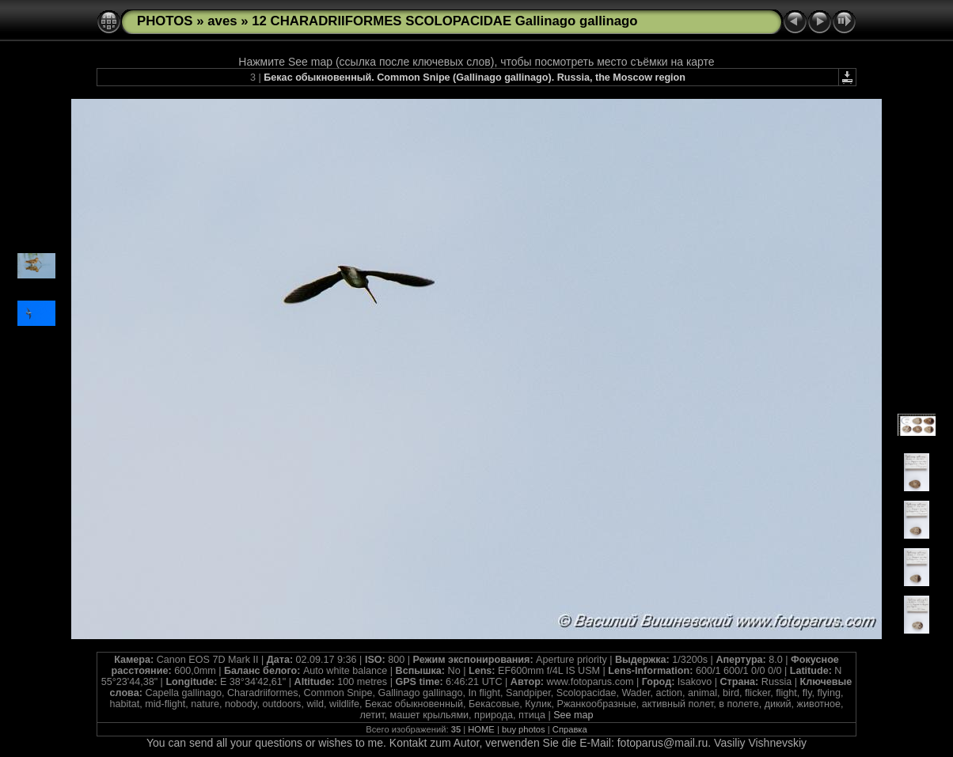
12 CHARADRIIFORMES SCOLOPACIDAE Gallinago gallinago (444, 20)
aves (222, 20)
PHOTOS (165, 20)
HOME (481, 729)
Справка (569, 729)
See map (573, 715)
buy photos (523, 729)
